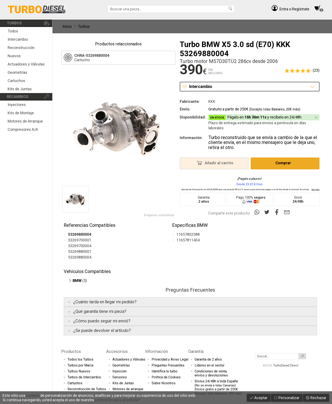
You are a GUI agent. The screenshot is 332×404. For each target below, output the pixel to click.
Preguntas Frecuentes (168, 365)
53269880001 (79, 251)
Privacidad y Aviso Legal (170, 359)
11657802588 (188, 234)
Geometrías (17, 72)
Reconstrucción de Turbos (87, 389)
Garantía (195, 351)
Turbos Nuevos (79, 371)
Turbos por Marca (80, 365)
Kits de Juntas (20, 89)
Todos (13, 31)
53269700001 (79, 240)
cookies (32, 395)
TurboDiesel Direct (285, 365)
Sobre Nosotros (164, 383)
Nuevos (14, 56)
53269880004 (79, 257)
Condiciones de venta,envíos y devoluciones (211, 373)
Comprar (284, 162)
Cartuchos (16, 80)
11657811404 (188, 240)
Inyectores (17, 104)
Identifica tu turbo (164, 371)
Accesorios (117, 351)
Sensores (119, 377)
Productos (71, 351)
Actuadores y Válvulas (26, 64)
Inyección (119, 371)
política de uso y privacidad (117, 400)
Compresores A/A (23, 129)
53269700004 (79, 246)
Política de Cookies (166, 377)
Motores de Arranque (25, 121)
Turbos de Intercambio (84, 377)
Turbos (84, 26)
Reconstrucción (21, 47)
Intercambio (18, 39)
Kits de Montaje (21, 113)
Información (156, 351)
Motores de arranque (127, 389)
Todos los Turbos (80, 359)
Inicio (67, 26)
